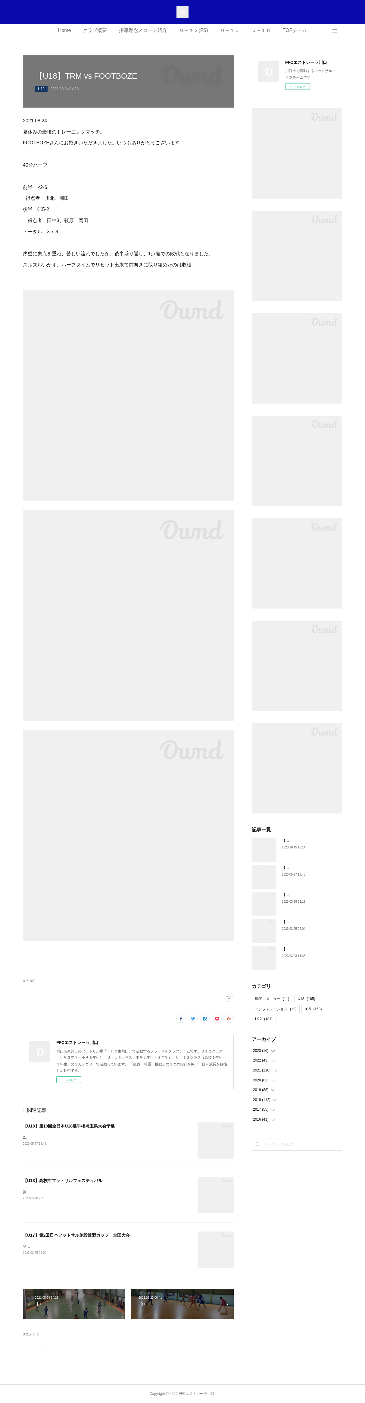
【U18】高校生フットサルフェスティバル (62, 1180)
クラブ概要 (95, 30)
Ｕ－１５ (229, 30)
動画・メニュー (272, 999)
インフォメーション (275, 1009)
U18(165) (29, 981)
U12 (264, 1019)
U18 (41, 89)
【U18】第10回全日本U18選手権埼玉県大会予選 (69, 1126)
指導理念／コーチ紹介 (143, 30)
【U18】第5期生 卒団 (301, 949)
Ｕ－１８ (261, 30)
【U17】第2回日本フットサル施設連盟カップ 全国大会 (76, 1235)
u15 (313, 1009)
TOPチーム (295, 30)
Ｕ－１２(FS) (193, 30)
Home (64, 30)
